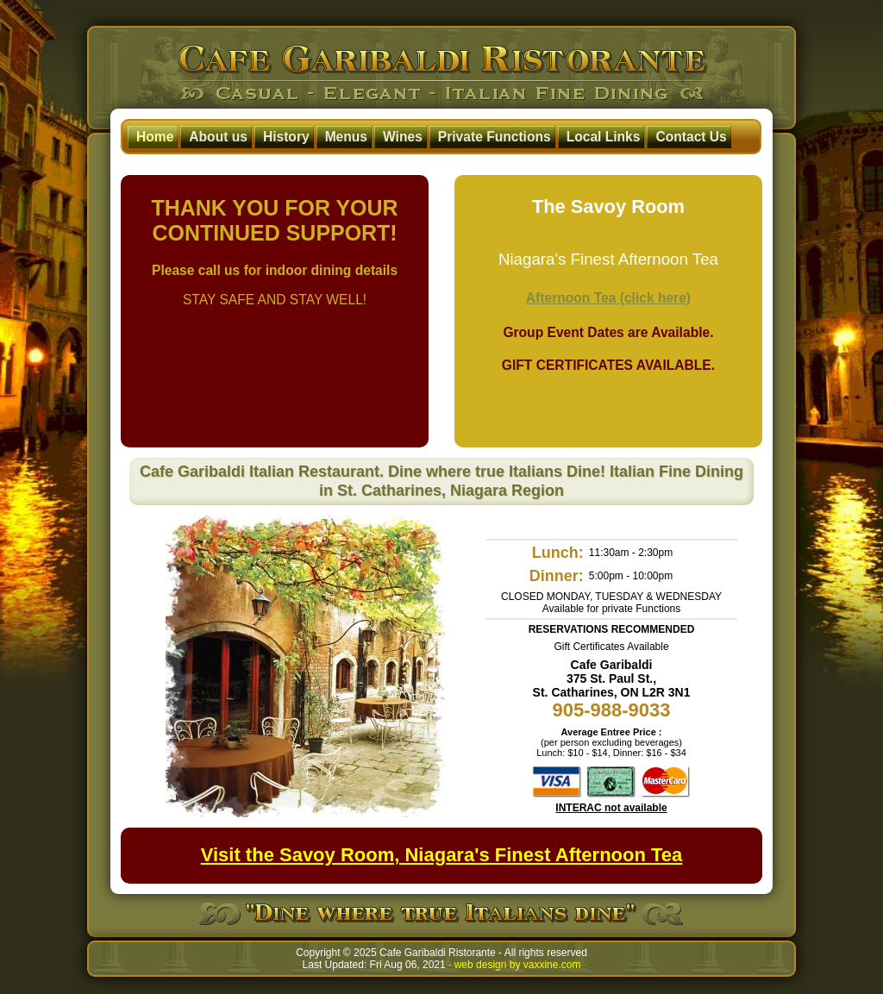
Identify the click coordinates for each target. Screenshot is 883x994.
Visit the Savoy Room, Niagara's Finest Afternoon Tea (442, 855)
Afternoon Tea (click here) (608, 298)
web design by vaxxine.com (517, 965)
